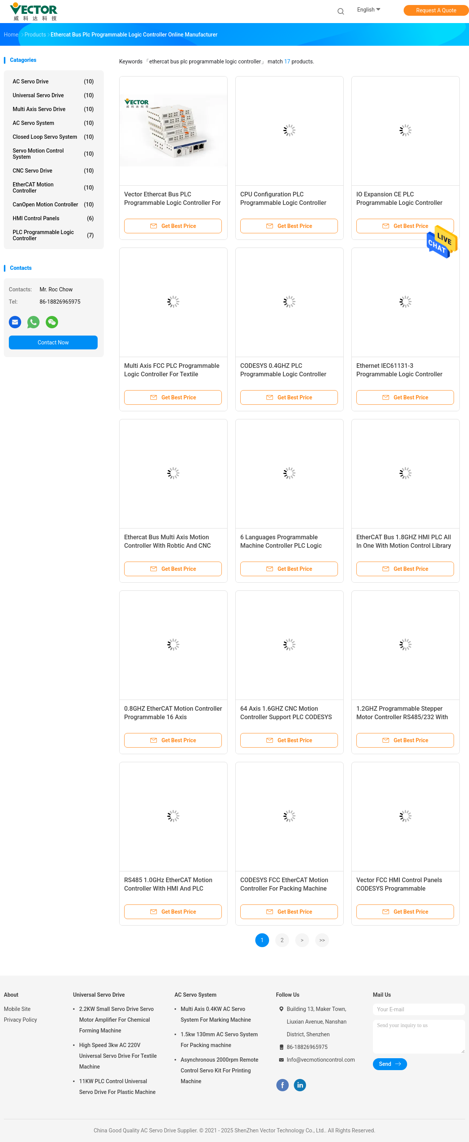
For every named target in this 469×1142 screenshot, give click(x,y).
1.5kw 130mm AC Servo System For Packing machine (219, 1039)
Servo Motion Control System (53, 154)
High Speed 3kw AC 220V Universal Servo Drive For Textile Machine (118, 1056)
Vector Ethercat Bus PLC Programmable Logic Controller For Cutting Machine (172, 203)
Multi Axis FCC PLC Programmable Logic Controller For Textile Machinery (172, 374)
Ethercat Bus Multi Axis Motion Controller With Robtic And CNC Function (167, 546)
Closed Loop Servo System (53, 137)
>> (322, 940)
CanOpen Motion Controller (53, 204)
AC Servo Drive (53, 81)
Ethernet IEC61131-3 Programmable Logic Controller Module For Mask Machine (399, 374)
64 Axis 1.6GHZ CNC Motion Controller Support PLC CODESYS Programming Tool (286, 717)
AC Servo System (53, 123)
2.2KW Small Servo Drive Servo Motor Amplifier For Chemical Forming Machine (116, 1020)
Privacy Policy (20, 1020)
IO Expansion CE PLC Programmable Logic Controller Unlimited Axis (399, 203)
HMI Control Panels (53, 218)
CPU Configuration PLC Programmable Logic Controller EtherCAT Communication (283, 203)
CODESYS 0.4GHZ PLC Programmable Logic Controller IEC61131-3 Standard (283, 374)
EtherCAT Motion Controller (53, 187)
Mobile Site (17, 1009)
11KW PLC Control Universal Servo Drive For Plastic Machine (117, 1086)
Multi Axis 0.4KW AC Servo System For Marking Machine (216, 1014)
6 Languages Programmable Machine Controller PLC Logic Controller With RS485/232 (281, 546)
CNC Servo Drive (53, 171)
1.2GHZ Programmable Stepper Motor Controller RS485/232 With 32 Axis (402, 717)
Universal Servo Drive (53, 95)
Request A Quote (436, 10)
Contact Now (53, 342)
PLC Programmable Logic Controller (53, 235)
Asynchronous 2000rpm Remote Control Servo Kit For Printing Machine (219, 1070)
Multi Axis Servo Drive (53, 109)
